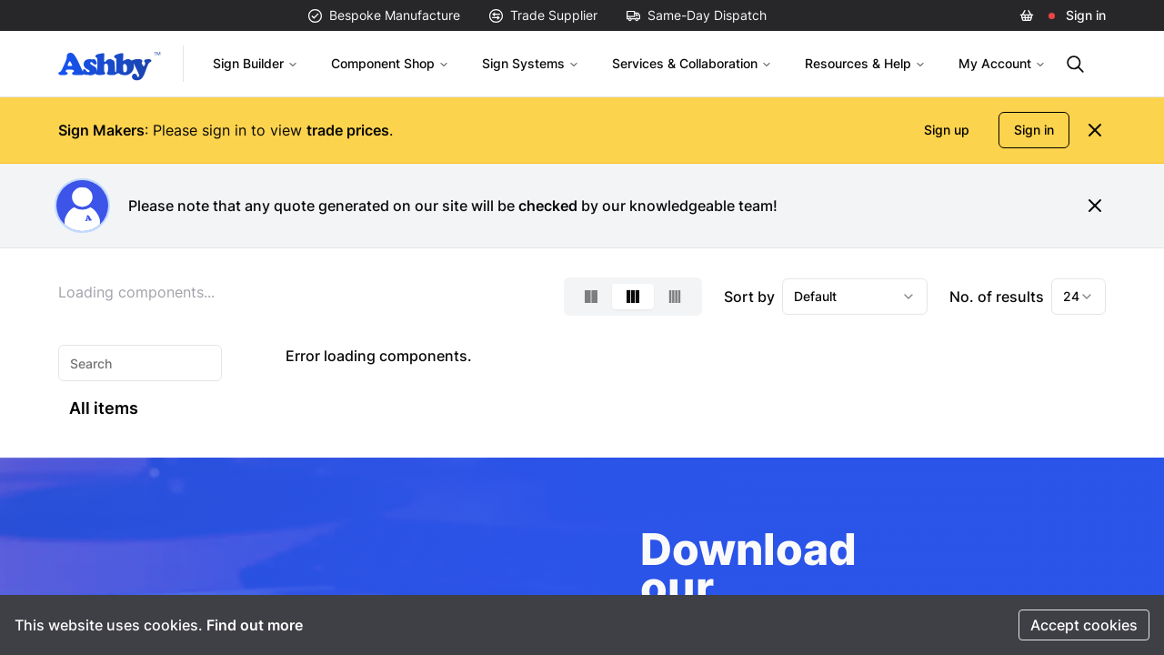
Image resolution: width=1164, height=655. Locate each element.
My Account (1002, 63)
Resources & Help (865, 63)
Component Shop (390, 63)
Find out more (254, 625)
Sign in (1086, 15)
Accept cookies (1084, 625)
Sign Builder (255, 63)
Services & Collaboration (692, 63)
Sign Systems (530, 63)
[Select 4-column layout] (675, 296)
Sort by (749, 296)
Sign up (946, 129)
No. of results (996, 296)
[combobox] (855, 296)
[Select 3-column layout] (633, 296)
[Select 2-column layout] (591, 296)
